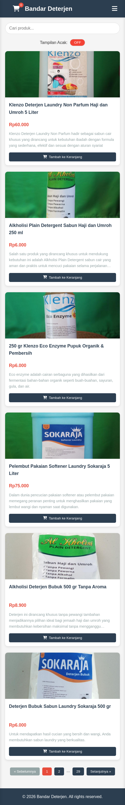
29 (78, 771)
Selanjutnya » (100, 771)
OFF (77, 42)
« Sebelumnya (25, 771)
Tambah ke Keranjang (62, 157)
